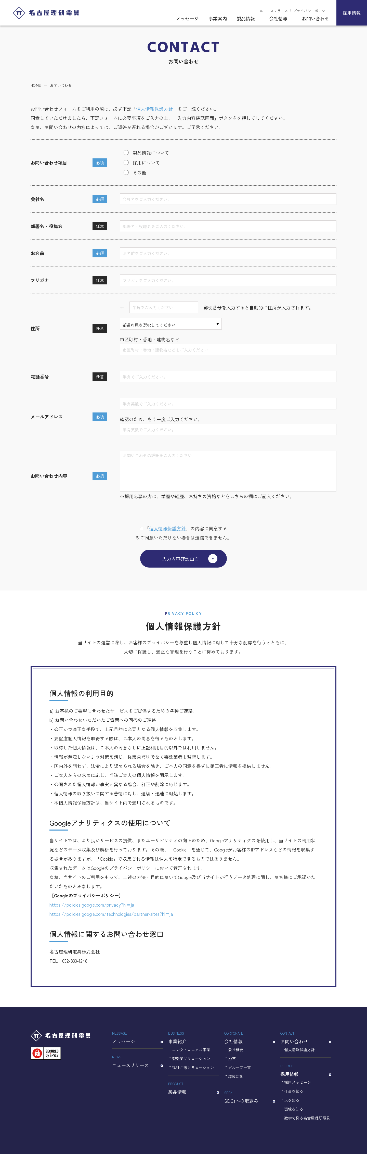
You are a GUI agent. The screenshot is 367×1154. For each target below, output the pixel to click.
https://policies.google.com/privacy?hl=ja (91, 904)
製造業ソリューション (191, 1058)
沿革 (232, 1058)
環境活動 (235, 1076)
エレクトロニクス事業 (191, 1049)
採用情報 (352, 12)
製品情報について (151, 152)
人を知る (291, 1100)
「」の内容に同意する (183, 528)
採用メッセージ (297, 1082)
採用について (146, 162)
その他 (139, 172)
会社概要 (235, 1049)
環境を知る (293, 1109)
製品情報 (246, 18)
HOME (36, 85)
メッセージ (187, 18)
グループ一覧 (239, 1067)
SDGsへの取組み (249, 1096)
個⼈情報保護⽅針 (167, 528)
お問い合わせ (315, 18)
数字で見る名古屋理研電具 (307, 1118)
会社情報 (278, 18)
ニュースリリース (273, 10)
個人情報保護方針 (154, 108)
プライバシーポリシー (311, 10)
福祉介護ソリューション (193, 1067)
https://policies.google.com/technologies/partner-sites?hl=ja (111, 913)
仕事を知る (293, 1091)
